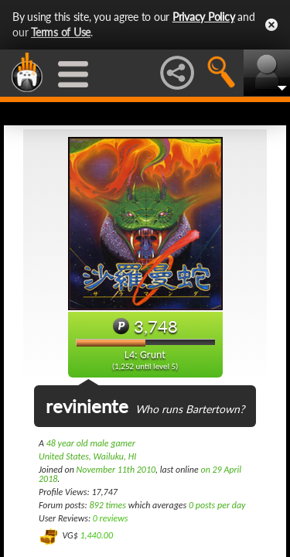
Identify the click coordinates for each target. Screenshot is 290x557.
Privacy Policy (203, 16)
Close (271, 25)
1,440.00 (96, 535)
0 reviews (110, 518)
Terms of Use (60, 32)
